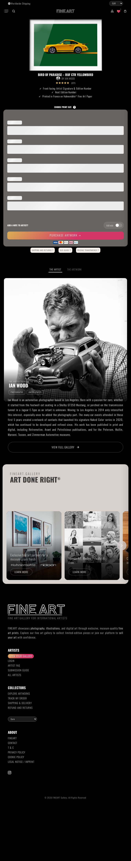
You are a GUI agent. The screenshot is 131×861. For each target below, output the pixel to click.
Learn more (21, 572)
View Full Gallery (66, 447)
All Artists (14, 675)
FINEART (12, 738)
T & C (11, 747)
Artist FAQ (14, 665)
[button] (7, 11)
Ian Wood (70, 78)
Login (11, 661)
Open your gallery (20, 656)
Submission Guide (18, 670)
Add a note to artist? (17, 225)
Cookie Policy (16, 757)
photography (38, 628)
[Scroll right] (121, 545)
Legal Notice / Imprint (21, 762)
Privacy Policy (16, 752)
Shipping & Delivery (20, 703)
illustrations (53, 628)
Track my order (17, 698)
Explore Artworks (19, 693)
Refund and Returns (20, 708)
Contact (12, 743)
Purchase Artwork (64, 235)
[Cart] (124, 11)
